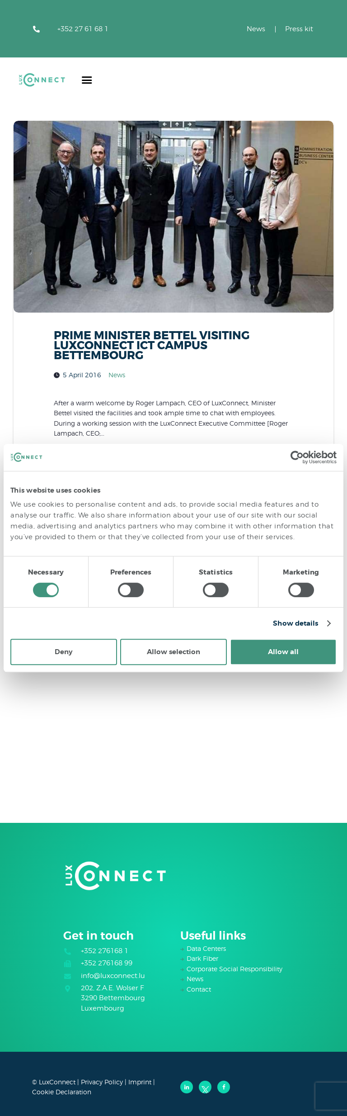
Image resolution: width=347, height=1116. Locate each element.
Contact (199, 989)
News (256, 29)
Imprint (139, 1082)
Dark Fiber (202, 958)
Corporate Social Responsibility (234, 969)
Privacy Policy (102, 1082)
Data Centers (206, 948)
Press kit (299, 29)
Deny (63, 651)
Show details (295, 623)
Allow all (283, 651)
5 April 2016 (82, 375)
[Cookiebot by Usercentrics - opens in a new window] (297, 457)
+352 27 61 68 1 (82, 29)
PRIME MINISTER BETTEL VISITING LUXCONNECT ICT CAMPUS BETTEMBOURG (152, 346)
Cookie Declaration (61, 1092)
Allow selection (173, 651)
